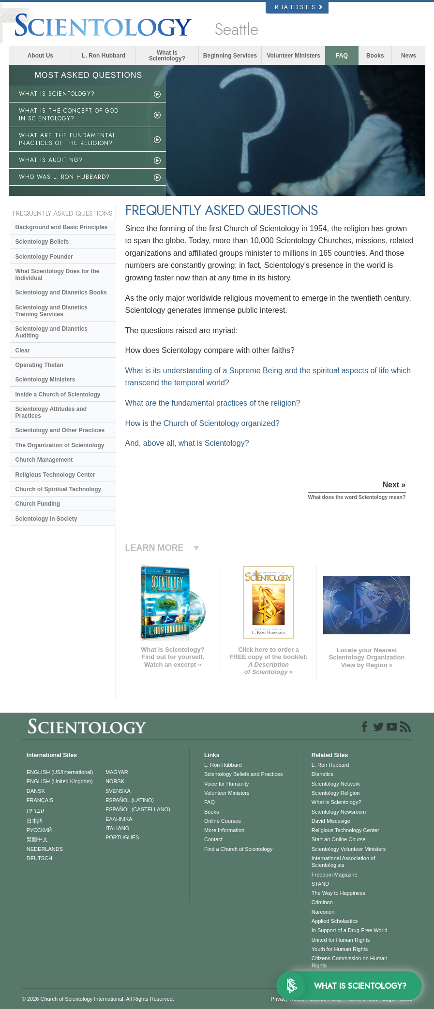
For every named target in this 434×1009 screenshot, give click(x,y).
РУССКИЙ (39, 830)
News (408, 55)
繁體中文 (37, 839)
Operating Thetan (39, 365)
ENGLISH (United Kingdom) (60, 781)
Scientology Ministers (45, 379)
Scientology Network (336, 784)
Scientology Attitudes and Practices (51, 412)
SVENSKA (118, 791)
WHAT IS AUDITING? (51, 160)
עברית (36, 810)
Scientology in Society (46, 518)
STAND (320, 884)
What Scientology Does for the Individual (57, 274)
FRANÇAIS (40, 800)
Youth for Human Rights (340, 949)
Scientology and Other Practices (60, 430)
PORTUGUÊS (122, 837)
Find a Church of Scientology (238, 849)
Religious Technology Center (55, 474)
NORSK (114, 781)
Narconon (323, 912)
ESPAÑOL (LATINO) (129, 800)
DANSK (36, 791)
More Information (224, 830)
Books (375, 55)
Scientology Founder (44, 256)
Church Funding (37, 503)
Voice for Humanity (226, 784)
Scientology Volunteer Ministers (349, 849)
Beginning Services (230, 55)
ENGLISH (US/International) (60, 772)
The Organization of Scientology (60, 445)
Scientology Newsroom (339, 812)
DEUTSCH (39, 858)
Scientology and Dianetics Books (61, 292)
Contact (213, 839)
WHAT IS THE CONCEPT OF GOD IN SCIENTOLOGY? (69, 114)
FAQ (342, 55)
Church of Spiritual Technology (58, 489)
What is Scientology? (167, 55)
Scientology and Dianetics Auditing (51, 332)
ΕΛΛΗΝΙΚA (119, 819)
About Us (40, 55)
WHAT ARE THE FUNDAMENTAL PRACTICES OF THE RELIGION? (67, 139)
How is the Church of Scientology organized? (202, 423)
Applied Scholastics (335, 921)
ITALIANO (117, 828)
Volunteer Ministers (293, 55)
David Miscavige (331, 821)
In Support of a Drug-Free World (350, 930)
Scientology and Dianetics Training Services (51, 311)
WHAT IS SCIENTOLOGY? (57, 93)
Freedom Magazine (335, 874)
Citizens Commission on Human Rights (350, 961)
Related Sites (298, 7)
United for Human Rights (341, 940)
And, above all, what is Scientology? (187, 443)
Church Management (44, 459)
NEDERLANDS (45, 849)
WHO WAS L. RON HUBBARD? (64, 177)
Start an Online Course (339, 839)
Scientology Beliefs (42, 241)
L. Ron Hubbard (103, 55)
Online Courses (222, 821)
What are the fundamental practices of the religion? (212, 403)
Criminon (322, 902)
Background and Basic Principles (61, 227)
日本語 (35, 821)
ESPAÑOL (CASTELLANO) (137, 809)
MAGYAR (116, 772)
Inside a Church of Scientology (58, 394)
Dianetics (322, 774)
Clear (22, 350)
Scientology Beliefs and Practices (243, 774)
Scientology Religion (336, 793)
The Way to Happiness (338, 893)
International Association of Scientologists (343, 861)
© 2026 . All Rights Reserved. (98, 999)
